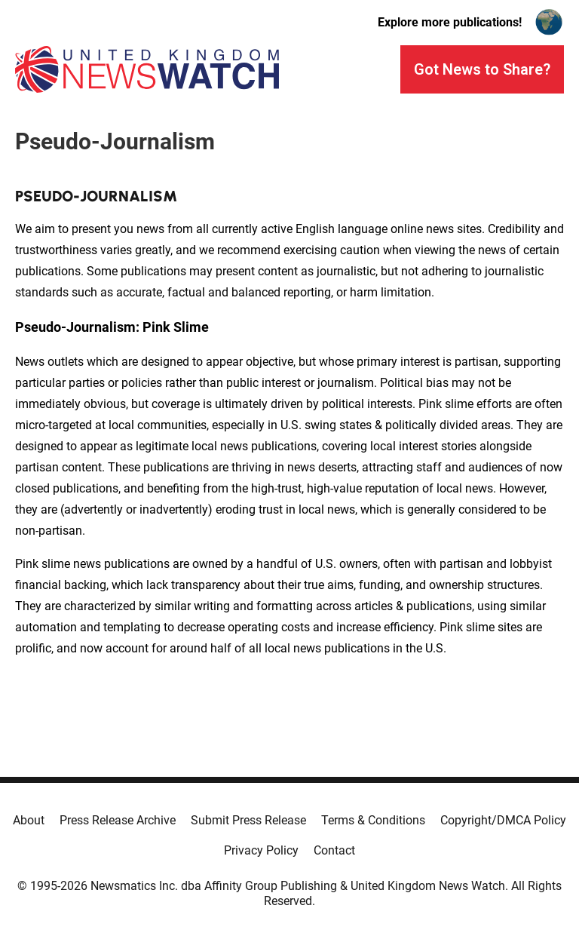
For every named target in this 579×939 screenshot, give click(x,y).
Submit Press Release (248, 820)
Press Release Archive (118, 820)
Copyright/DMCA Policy (503, 820)
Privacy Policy (261, 850)
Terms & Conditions (373, 820)
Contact (334, 850)
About (28, 820)
